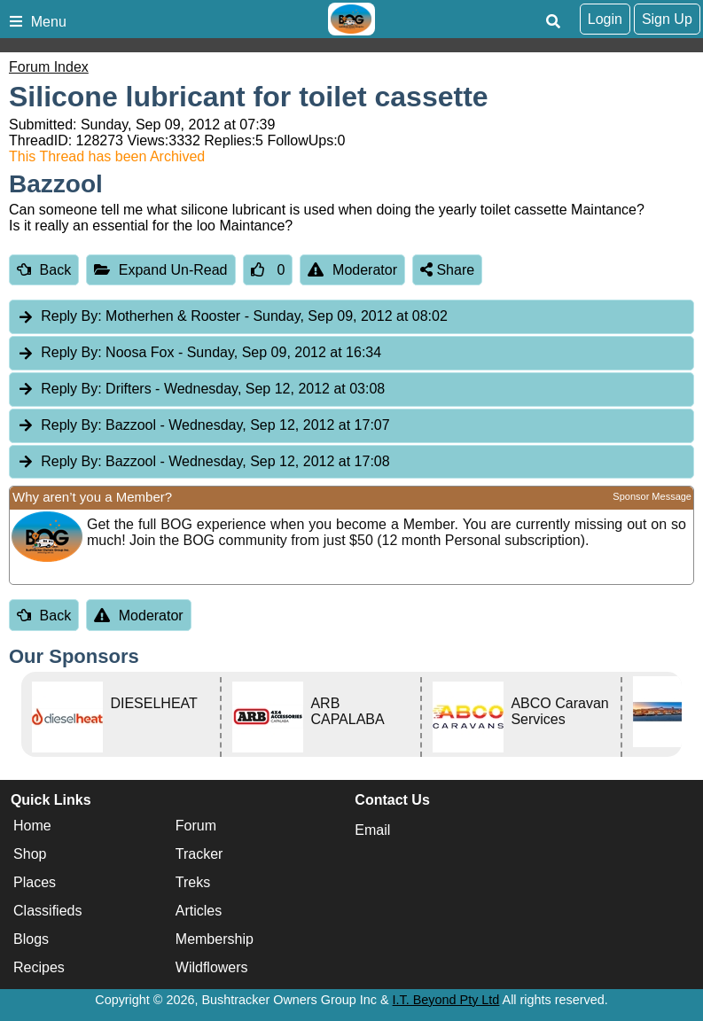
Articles (199, 910)
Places (34, 882)
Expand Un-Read (160, 269)
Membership (215, 939)
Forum (196, 825)
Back (44, 269)
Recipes (39, 967)
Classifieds (47, 910)
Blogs (31, 939)
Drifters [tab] (201, 389)
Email (372, 830)
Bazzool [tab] (203, 426)
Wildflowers (212, 967)
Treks (193, 882)
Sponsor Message (652, 496)
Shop (29, 853)
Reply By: (71, 315)
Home (32, 825)
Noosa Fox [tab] (199, 353)
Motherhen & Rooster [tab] (232, 317)
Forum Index (49, 66)
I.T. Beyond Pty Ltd (446, 1000)
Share (447, 269)
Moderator (352, 269)
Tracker (199, 853)
